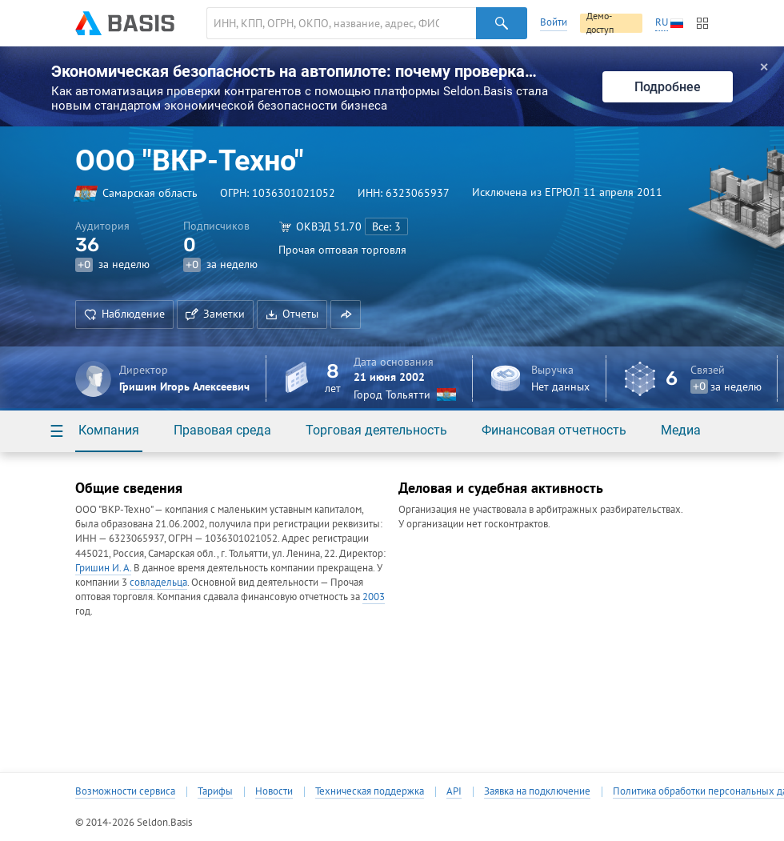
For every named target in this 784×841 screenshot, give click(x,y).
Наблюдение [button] (124, 313)
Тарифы (215, 791)
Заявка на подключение (537, 791)
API (454, 791)
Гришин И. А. (103, 568)
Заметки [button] (215, 313)
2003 (373, 596)
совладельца (158, 582)
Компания (108, 430)
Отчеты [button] (292, 313)
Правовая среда (222, 430)
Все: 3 (386, 226)
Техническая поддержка (369, 791)
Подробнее (667, 86)
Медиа (681, 430)
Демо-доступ (600, 23)
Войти (553, 22)
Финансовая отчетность (554, 430)
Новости (274, 791)
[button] (345, 314)
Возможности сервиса (125, 791)
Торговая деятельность (376, 430)
